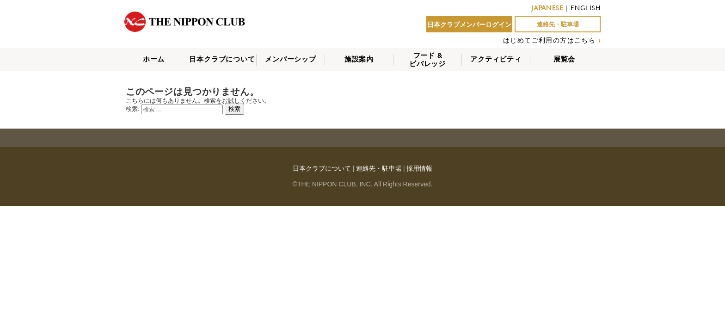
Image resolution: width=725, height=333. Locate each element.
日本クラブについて (222, 59)
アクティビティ (496, 59)
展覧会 (564, 59)
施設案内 (359, 59)
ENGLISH (586, 7)
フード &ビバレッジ (427, 59)
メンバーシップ (290, 59)
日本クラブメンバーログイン (469, 24)
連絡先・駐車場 (558, 24)
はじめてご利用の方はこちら (549, 40)
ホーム (154, 59)
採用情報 (419, 168)
